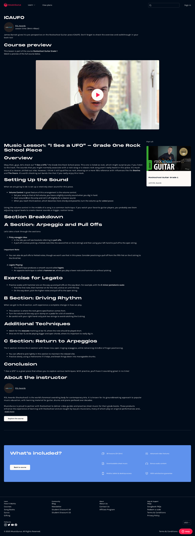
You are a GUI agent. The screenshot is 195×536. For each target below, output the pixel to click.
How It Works (10, 504)
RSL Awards (20, 26)
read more (9, 412)
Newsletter (56, 507)
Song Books (9, 510)
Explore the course (15, 419)
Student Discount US (61, 513)
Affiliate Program (107, 510)
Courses (7, 507)
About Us (103, 504)
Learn (31, 5)
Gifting (7, 516)
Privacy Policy (153, 516)
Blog (54, 504)
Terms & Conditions (156, 513)
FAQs (149, 504)
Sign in (187, 5)
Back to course (20, 467)
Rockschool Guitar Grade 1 (163, 178)
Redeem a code (154, 510)
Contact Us (104, 507)
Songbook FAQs (154, 507)
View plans (48, 5)
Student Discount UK (61, 510)
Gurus (6, 513)
